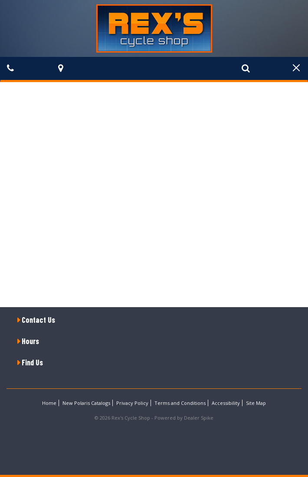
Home (49, 403)
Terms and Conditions (180, 403)
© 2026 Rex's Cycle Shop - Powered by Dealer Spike (154, 417)
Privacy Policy (132, 403)
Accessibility (226, 403)
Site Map (256, 403)
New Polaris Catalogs (86, 403)
